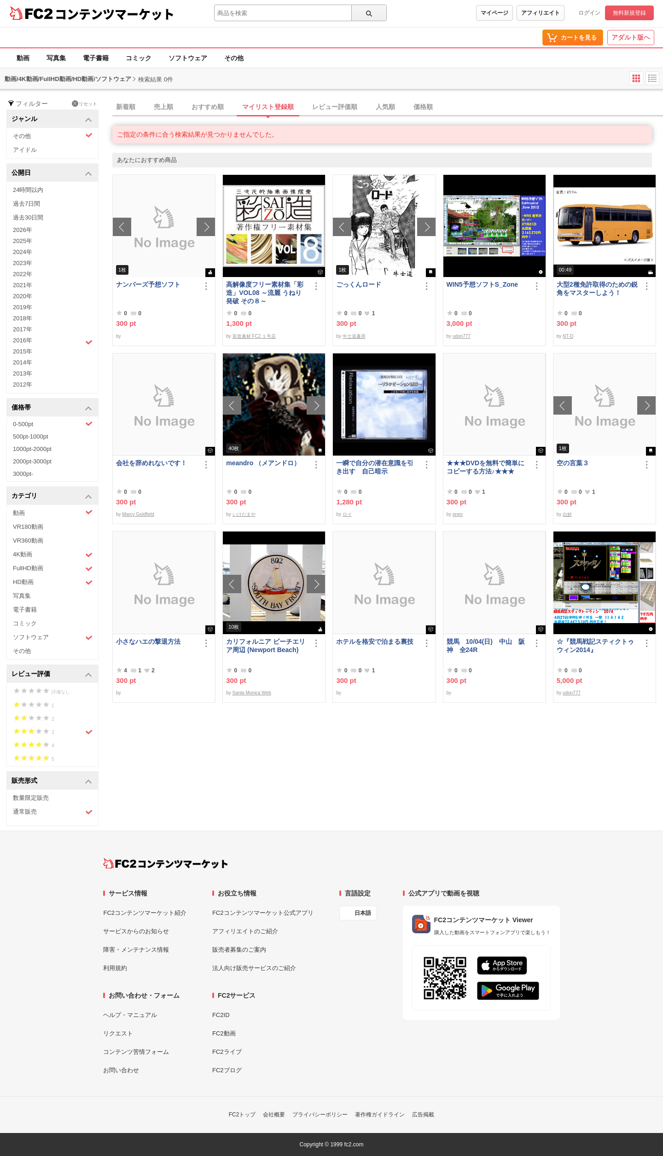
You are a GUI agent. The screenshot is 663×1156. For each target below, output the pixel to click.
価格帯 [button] (52, 408)
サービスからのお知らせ (136, 931)
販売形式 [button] (52, 781)
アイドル (25, 149)
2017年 (22, 329)
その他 (234, 58)
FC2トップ (242, 1114)
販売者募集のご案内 (239, 949)
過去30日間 (28, 217)
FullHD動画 (53, 568)
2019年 (22, 307)
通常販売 (53, 812)
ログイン (589, 13)
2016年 (53, 341)
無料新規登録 (629, 13)
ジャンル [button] (52, 119)
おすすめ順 (208, 106)
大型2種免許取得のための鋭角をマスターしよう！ (597, 288)
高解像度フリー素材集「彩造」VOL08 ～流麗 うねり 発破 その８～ (264, 293)
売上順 (163, 106)
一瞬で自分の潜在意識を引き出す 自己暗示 (374, 467)
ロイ (347, 514)
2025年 (22, 240)
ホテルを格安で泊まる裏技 (374, 641)
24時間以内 (28, 189)
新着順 (125, 106)
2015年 (22, 351)
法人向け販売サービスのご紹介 (254, 968)
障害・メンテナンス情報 (136, 949)
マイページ (494, 13)
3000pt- (23, 473)
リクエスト (118, 1033)
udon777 (462, 336)
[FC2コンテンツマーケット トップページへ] (165, 863)
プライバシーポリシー (320, 1114)
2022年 (22, 274)
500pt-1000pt (30, 436)
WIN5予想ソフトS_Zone (482, 284)
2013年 (22, 373)
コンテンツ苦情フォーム (136, 1051)
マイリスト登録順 (268, 106)
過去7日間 (26, 203)
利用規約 (115, 968)
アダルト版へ (630, 37)
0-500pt (53, 424)
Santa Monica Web (252, 692)
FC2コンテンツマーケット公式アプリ (263, 912)
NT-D (568, 336)
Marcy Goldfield (138, 514)
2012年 (22, 384)
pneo (458, 514)
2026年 (22, 229)
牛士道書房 (354, 336)
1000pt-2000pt (32, 448)
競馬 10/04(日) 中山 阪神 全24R (486, 645)
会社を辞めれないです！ (151, 463)
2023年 (22, 263)
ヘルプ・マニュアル (130, 1015)
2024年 (22, 252)
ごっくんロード (358, 284)
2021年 (22, 285)
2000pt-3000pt (32, 461)
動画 (23, 58)
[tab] (387, 107)
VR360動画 (28, 540)
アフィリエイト (540, 13)
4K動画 (53, 555)
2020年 (22, 296)
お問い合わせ (121, 1070)
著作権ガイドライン (380, 1114)
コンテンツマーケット (114, 14)
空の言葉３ (573, 463)
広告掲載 (423, 1114)
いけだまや (244, 514)
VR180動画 (28, 526)
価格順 (423, 106)
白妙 (567, 514)
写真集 (56, 58)
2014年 (22, 362)
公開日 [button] (52, 173)
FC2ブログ (227, 1070)
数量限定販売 (31, 797)
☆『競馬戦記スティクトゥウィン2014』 (595, 645)
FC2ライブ (227, 1051)
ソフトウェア (188, 58)
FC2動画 (224, 1033)
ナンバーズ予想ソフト (148, 284)
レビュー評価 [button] (52, 674)
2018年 (22, 318)
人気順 (385, 106)
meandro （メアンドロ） (263, 463)
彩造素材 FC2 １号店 (254, 336)
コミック (138, 58)
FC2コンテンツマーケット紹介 (144, 912)
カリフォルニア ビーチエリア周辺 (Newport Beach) (265, 645)
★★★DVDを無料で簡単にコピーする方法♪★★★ (486, 467)
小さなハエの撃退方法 (148, 641)
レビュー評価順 (334, 106)
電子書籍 (96, 58)
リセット (84, 103)
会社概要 (274, 1114)
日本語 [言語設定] (363, 913)
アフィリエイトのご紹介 (245, 931)
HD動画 (53, 582)
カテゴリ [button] (52, 496)
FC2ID (221, 1015)
